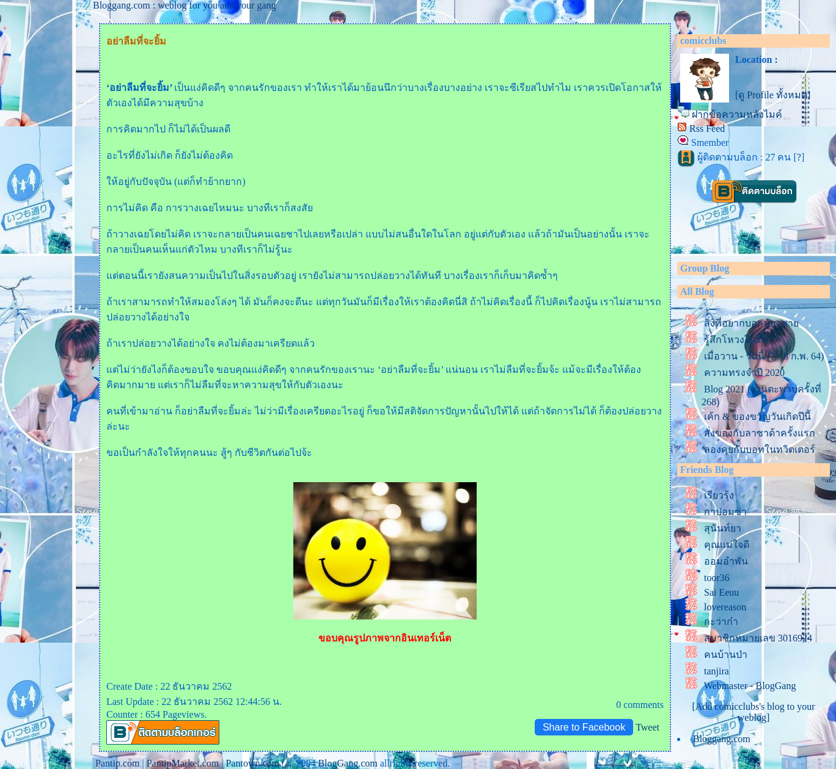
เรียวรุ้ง (719, 495)
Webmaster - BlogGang (750, 686)
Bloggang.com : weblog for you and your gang (184, 5)
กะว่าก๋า (721, 621)
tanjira (716, 671)
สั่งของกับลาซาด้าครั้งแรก (759, 433)
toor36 (717, 577)
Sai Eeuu (721, 592)
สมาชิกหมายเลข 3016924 (758, 638)
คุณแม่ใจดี (726, 545)
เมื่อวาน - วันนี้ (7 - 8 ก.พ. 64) (764, 356)
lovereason (725, 607)
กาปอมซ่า (725, 512)
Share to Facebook (584, 727)
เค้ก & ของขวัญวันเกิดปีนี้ (757, 416)
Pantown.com (252, 763)
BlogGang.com (347, 763)
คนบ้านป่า (725, 654)
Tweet (647, 727)
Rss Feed (707, 128)
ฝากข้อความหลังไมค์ (737, 114)
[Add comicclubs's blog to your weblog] (753, 712)
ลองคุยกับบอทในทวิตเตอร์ (759, 449)
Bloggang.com (721, 739)
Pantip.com (117, 763)
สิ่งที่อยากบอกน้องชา (751, 323)
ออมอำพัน (726, 561)
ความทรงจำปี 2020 (747, 372)
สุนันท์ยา (722, 528)
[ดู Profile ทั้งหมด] (772, 95)
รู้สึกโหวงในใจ (735, 339)
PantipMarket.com (183, 763)
